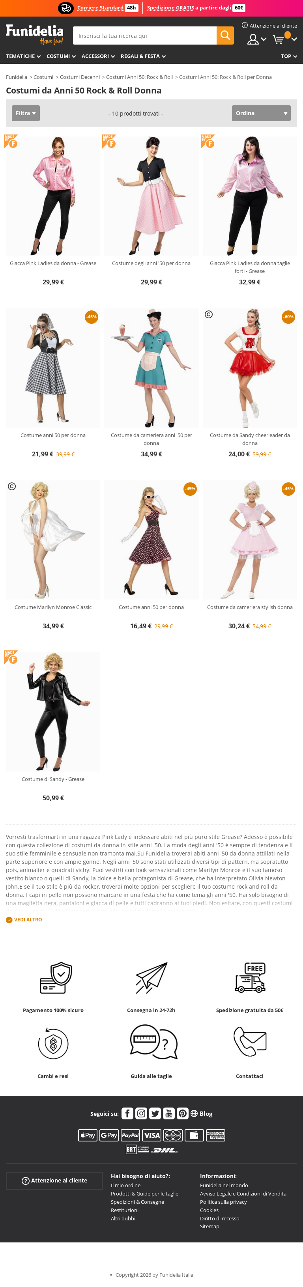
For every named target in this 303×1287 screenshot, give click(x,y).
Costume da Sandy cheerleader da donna (250, 438)
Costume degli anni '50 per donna (151, 263)
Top (286, 56)
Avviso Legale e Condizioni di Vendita (243, 1193)
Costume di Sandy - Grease (53, 779)
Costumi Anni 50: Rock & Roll (139, 76)
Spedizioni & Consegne (137, 1201)
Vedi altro (28, 919)
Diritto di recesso (219, 1218)
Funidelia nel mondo (224, 1185)
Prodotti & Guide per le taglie (144, 1193)
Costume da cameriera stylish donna (250, 607)
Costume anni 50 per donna (53, 435)
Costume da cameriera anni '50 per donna (151, 438)
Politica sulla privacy (223, 1201)
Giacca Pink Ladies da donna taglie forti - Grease (250, 267)
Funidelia (16, 76)
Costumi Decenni (80, 76)
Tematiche (20, 56)
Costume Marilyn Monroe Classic (53, 607)
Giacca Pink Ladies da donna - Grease (53, 263)
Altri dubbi (123, 1218)
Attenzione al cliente (54, 1181)
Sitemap (209, 1226)
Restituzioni (124, 1210)
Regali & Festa (140, 56)
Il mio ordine (125, 1185)
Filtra (23, 113)
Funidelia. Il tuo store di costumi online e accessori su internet (34, 34)
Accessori (95, 56)
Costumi (58, 56)
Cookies (209, 1210)
